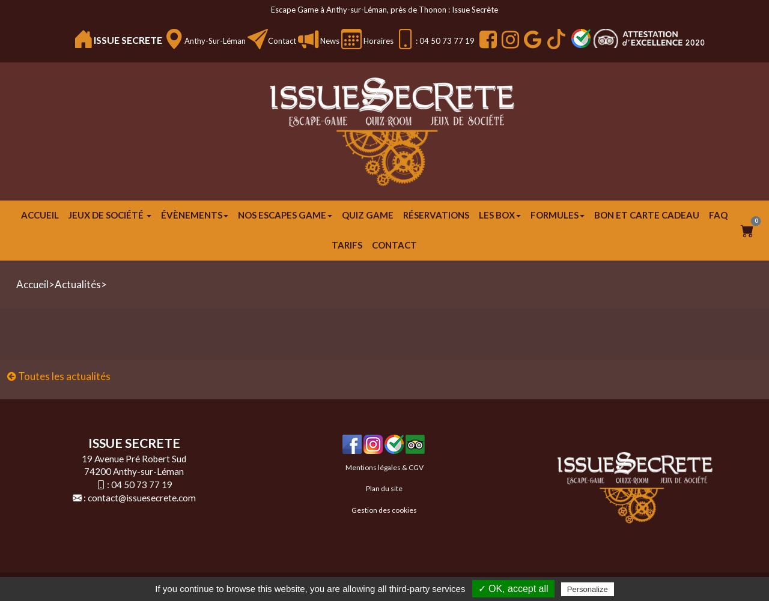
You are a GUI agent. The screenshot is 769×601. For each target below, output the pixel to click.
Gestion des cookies (384, 510)
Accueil (40, 215)
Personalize (587, 589)
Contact (282, 41)
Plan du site (384, 488)
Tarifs (347, 245)
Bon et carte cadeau (646, 215)
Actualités (78, 284)
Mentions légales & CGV (384, 467)
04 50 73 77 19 (141, 484)
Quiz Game (368, 215)
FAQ (718, 215)
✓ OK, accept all (513, 589)
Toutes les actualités (59, 376)
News (328, 41)
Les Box (500, 215)
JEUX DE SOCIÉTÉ (109, 215)
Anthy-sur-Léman (215, 41)
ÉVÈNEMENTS (194, 215)
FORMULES (557, 215)
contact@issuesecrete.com (142, 497)
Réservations (436, 215)
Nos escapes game (285, 215)
